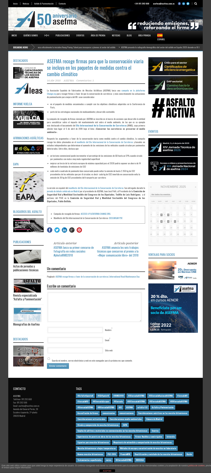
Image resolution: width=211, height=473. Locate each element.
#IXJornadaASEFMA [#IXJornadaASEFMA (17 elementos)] (136, 395)
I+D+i (46, 35)
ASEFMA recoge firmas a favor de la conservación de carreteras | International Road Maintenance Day (97, 276)
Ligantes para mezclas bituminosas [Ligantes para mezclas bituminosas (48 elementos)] (93, 442)
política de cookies (196, 465)
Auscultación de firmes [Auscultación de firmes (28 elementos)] (87, 413)
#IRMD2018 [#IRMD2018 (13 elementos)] (118, 395)
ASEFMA (69, 80)
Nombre (108, 330)
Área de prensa (98, 35)
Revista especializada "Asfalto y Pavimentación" (27, 297)
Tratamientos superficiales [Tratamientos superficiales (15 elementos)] (89, 460)
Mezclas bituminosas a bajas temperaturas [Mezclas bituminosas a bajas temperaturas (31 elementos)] (96, 448)
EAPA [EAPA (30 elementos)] (125, 425)
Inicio (15, 3)
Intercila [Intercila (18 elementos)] (171, 436)
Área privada (144, 35)
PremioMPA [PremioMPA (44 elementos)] (125, 454)
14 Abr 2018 (53, 80)
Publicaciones (63, 35)
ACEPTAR (107, 471)
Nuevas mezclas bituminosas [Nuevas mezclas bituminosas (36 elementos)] (90, 454)
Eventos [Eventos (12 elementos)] (155, 430)
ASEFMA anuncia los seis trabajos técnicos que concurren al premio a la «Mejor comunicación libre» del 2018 (117, 251)
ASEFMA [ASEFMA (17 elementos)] (129, 407)
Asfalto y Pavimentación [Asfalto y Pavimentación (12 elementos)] (163, 407)
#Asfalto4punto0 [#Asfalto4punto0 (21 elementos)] (85, 395)
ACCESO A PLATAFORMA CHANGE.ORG (95, 213)
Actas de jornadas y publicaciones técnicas (25, 268)
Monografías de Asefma (26, 324)
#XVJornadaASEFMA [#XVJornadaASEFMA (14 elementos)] (106, 407)
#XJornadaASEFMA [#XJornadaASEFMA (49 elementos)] (85, 407)
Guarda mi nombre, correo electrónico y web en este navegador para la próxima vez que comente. (92, 360)
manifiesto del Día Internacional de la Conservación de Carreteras (105, 142)
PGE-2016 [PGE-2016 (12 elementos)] (111, 454)
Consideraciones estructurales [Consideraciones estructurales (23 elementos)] (91, 419)
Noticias (26, 3)
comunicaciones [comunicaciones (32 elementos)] (126, 413)
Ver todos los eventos (160, 194)
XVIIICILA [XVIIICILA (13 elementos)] (140, 460)
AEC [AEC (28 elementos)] (120, 407)
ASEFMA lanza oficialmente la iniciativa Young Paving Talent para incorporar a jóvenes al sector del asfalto (75, 47)
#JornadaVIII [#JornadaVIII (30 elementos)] (82, 401)
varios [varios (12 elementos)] (108, 460)
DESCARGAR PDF (115, 218)
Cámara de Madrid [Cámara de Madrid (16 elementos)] (154, 419)
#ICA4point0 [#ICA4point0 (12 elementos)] (103, 395)
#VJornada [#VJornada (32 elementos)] (118, 401)
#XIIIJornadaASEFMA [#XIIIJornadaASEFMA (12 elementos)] (136, 401)
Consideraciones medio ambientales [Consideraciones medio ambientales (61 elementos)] (126, 419)
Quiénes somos (30, 35)
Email (107, 340)
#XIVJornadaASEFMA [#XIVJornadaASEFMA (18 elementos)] (178, 401)
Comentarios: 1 (85, 80)
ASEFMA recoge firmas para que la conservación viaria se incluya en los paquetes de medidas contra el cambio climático (95, 67)
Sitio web (109, 350)
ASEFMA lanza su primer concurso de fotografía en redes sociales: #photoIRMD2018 (74, 251)
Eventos (80, 35)
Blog (129, 35)
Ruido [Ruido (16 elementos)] (189, 454)
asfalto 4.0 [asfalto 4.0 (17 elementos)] (142, 407)
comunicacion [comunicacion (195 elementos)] (109, 413)
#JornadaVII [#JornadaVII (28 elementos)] (182, 395)
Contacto (62, 3)
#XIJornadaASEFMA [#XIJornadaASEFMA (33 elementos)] (157, 401)
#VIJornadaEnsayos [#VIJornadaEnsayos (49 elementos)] (101, 401)
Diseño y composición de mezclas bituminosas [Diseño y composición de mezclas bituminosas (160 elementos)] (98, 425)
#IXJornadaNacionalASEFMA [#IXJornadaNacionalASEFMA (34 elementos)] (161, 395)
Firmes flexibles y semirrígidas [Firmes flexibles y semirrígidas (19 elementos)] (148, 436)
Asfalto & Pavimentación (44, 3)
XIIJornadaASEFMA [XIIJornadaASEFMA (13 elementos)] (124, 460)
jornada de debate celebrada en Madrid (63, 191)
